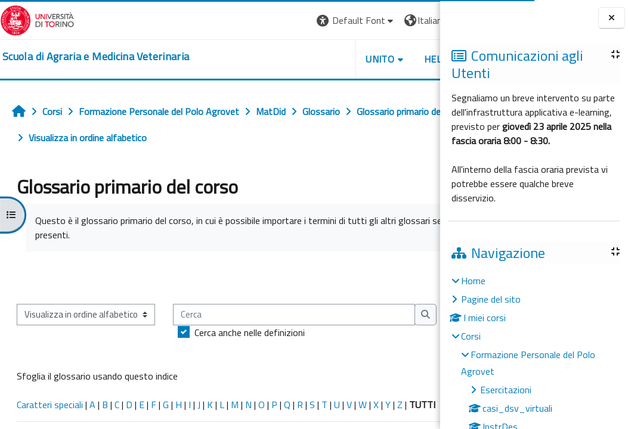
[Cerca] (138, 351)
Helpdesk (368, 59)
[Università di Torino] (37, 19)
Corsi (471, 336)
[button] (276, 20)
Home (473, 280)
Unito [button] (300, 59)
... (422, 277)
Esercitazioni (505, 390)
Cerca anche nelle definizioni (93, 369)
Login (420, 20)
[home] (95, 56)
